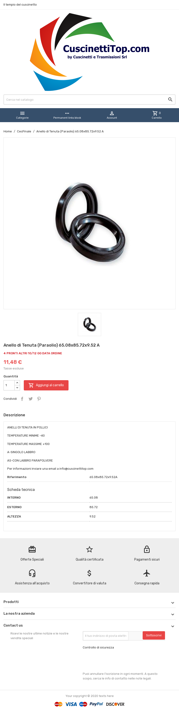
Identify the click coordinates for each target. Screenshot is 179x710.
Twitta (30, 399)
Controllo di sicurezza (98, 647)
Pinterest (39, 399)
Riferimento (16, 477)
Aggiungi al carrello (46, 385)
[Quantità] (9, 385)
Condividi (22, 399)
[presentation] (118, 660)
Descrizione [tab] (14, 415)
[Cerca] (89, 99)
